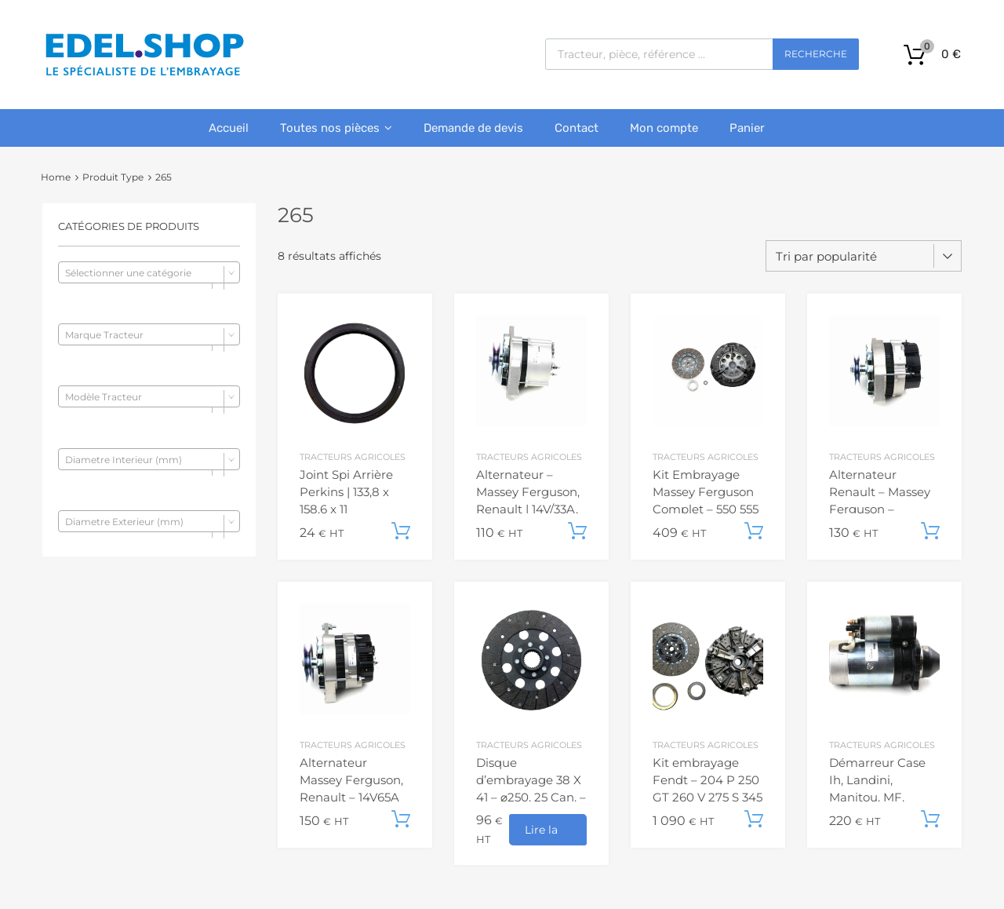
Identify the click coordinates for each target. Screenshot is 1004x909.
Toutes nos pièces (336, 128)
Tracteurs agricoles (353, 457)
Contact (576, 128)
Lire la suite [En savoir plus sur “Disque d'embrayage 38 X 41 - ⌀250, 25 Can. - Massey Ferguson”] (541, 834)
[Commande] (864, 256)
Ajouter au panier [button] (400, 531)
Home (56, 177)
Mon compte (664, 128)
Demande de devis (473, 128)
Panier (747, 128)
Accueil (229, 128)
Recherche (815, 54)
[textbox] (149, 273)
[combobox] (149, 272)
